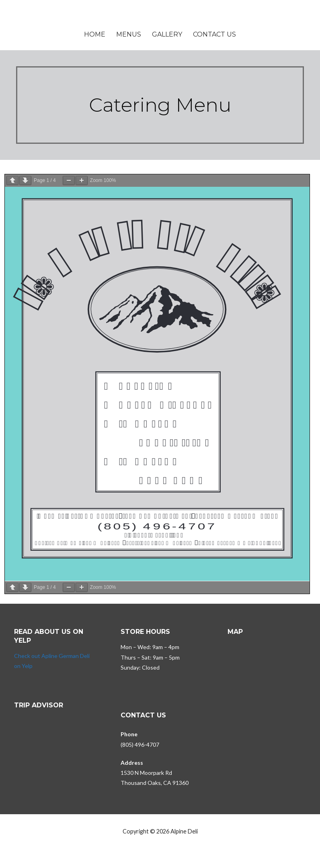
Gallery (167, 34)
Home (94, 34)
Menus (128, 34)
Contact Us (214, 34)
